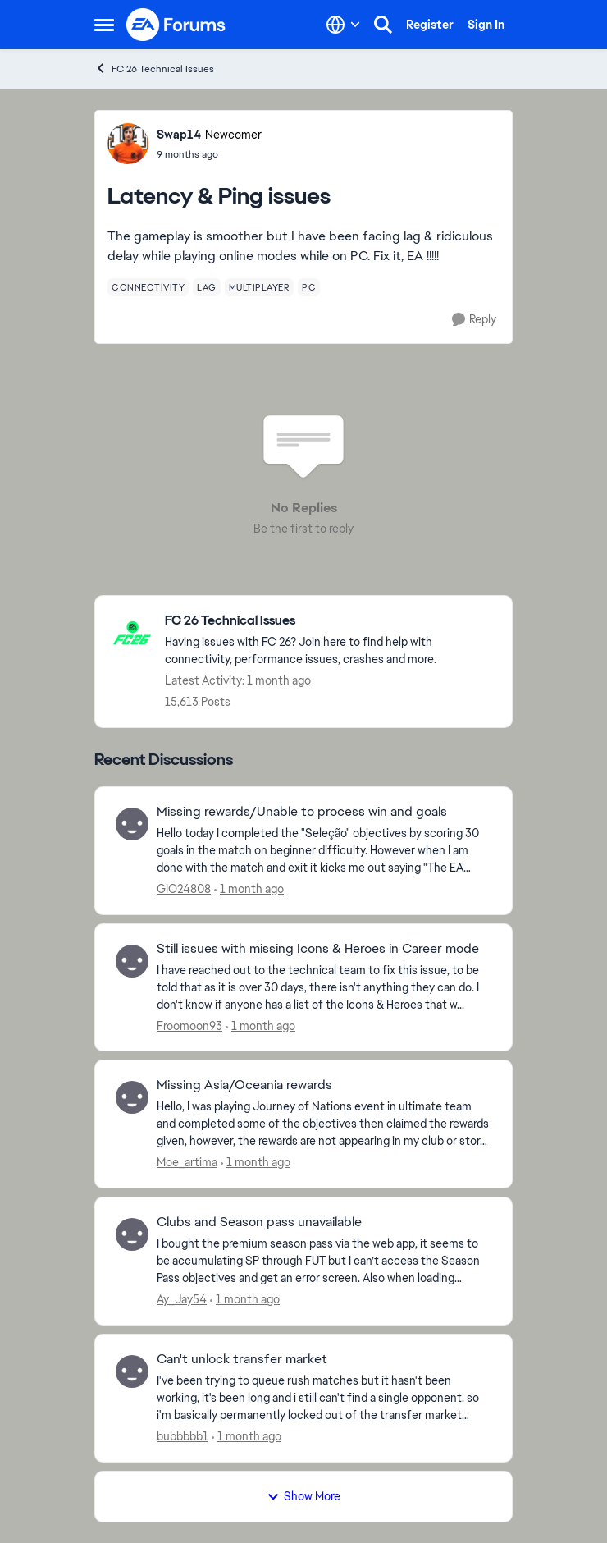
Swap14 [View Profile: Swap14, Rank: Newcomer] (179, 134)
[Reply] (474, 320)
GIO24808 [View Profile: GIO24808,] (184, 888)
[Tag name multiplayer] (259, 287)
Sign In (486, 24)
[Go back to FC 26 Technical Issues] (330, 621)
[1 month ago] (249, 889)
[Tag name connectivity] (148, 287)
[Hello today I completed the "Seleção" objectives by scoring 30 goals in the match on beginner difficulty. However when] (324, 851)
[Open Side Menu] (104, 24)
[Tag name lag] (207, 287)
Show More (303, 1496)
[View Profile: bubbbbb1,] (132, 1371)
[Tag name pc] (309, 287)
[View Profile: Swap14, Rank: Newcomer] (127, 143)
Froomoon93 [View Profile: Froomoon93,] (189, 1025)
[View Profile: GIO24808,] (132, 824)
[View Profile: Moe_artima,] (132, 1097)
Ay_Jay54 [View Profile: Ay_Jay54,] (182, 1299)
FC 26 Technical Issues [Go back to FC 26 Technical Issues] (154, 69)
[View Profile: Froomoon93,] (132, 961)
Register (430, 24)
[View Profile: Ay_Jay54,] (132, 1234)
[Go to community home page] (176, 24)
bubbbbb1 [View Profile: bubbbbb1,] (182, 1436)
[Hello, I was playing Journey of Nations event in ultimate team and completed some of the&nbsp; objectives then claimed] (324, 1124)
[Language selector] (343, 24)
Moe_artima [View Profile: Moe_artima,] (187, 1162)
